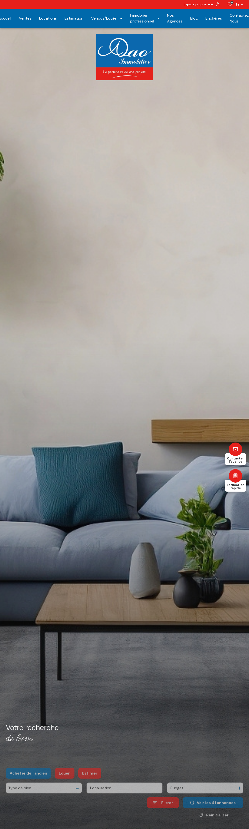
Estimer (89, 784)
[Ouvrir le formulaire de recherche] (163, 813)
